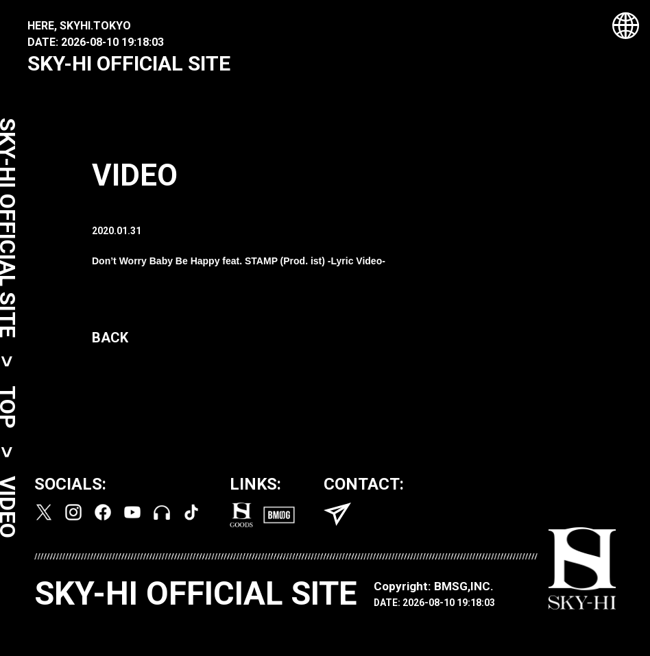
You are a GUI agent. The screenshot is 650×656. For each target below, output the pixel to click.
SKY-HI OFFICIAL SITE (128, 63)
